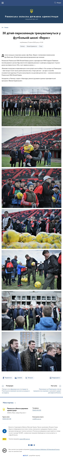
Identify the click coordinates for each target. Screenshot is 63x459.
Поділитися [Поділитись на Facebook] (8, 377)
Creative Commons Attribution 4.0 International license (44, 449)
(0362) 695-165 (36, 410)
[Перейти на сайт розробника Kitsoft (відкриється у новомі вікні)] (25, 455)
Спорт (40, 46)
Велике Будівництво (32, 46)
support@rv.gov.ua (24, 439)
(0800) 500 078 (6, 419)
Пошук (59, 3)
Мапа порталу (8, 403)
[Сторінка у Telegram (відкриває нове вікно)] (34, 445)
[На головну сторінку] (31, 14)
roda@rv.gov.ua (36, 419)
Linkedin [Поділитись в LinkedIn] (19, 377)
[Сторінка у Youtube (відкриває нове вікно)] (31, 445)
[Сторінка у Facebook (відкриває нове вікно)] (29, 445)
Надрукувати (56, 377)
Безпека (23, 46)
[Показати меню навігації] (3, 3)
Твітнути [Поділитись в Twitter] (30, 377)
